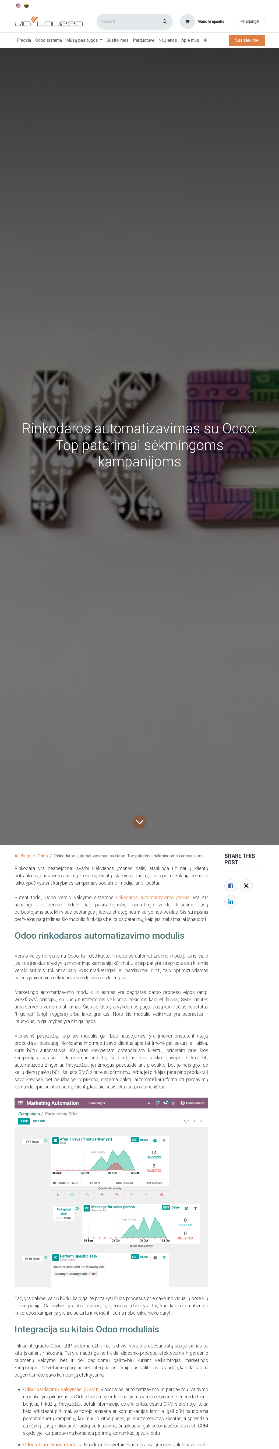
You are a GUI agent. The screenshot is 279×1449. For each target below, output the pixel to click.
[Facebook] (230, 885)
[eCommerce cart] (202, 21)
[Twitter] (246, 885)
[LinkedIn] (230, 901)
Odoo (43, 855)
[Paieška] (165, 22)
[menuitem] (18, 5)
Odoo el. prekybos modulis (52, 1444)
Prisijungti (249, 21)
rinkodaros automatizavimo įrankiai (153, 897)
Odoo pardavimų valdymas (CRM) (60, 1389)
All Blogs (23, 855)
